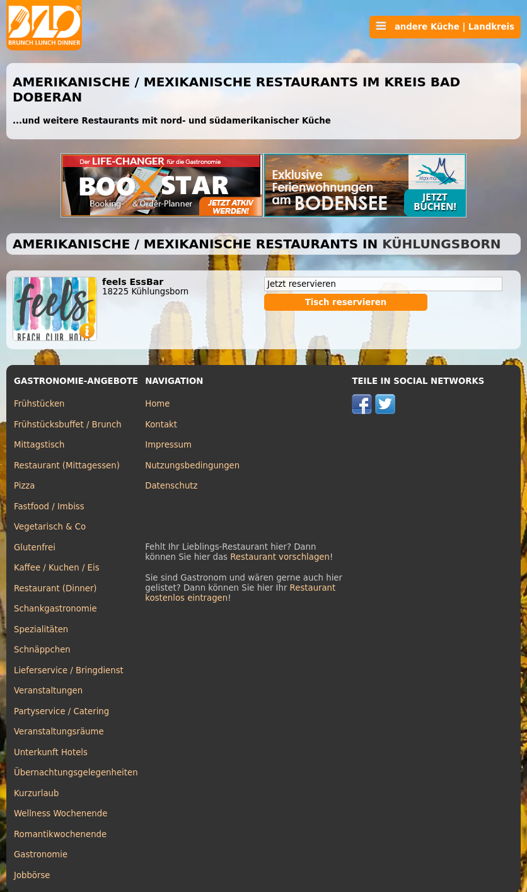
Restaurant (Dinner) (55, 588)
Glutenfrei (34, 547)
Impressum (168, 444)
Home (157, 403)
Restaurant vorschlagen (280, 557)
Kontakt (161, 424)
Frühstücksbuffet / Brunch (68, 424)
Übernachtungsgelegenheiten (76, 772)
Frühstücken (39, 403)
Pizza (24, 485)
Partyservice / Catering (61, 711)
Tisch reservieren (346, 302)
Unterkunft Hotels (51, 752)
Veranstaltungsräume (59, 731)
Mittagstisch (39, 444)
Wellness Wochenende (60, 813)
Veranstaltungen (48, 690)
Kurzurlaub (36, 793)
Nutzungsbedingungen (192, 465)
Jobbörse (32, 875)
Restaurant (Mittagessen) (67, 465)
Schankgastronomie (55, 608)
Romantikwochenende (60, 834)
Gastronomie (40, 854)
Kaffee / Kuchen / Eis (57, 567)
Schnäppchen (42, 649)
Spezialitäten (41, 629)
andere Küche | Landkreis (445, 26)
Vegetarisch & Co (50, 526)
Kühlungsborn (441, 244)
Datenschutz (171, 485)
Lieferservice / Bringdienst (69, 670)
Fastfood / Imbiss (49, 506)
